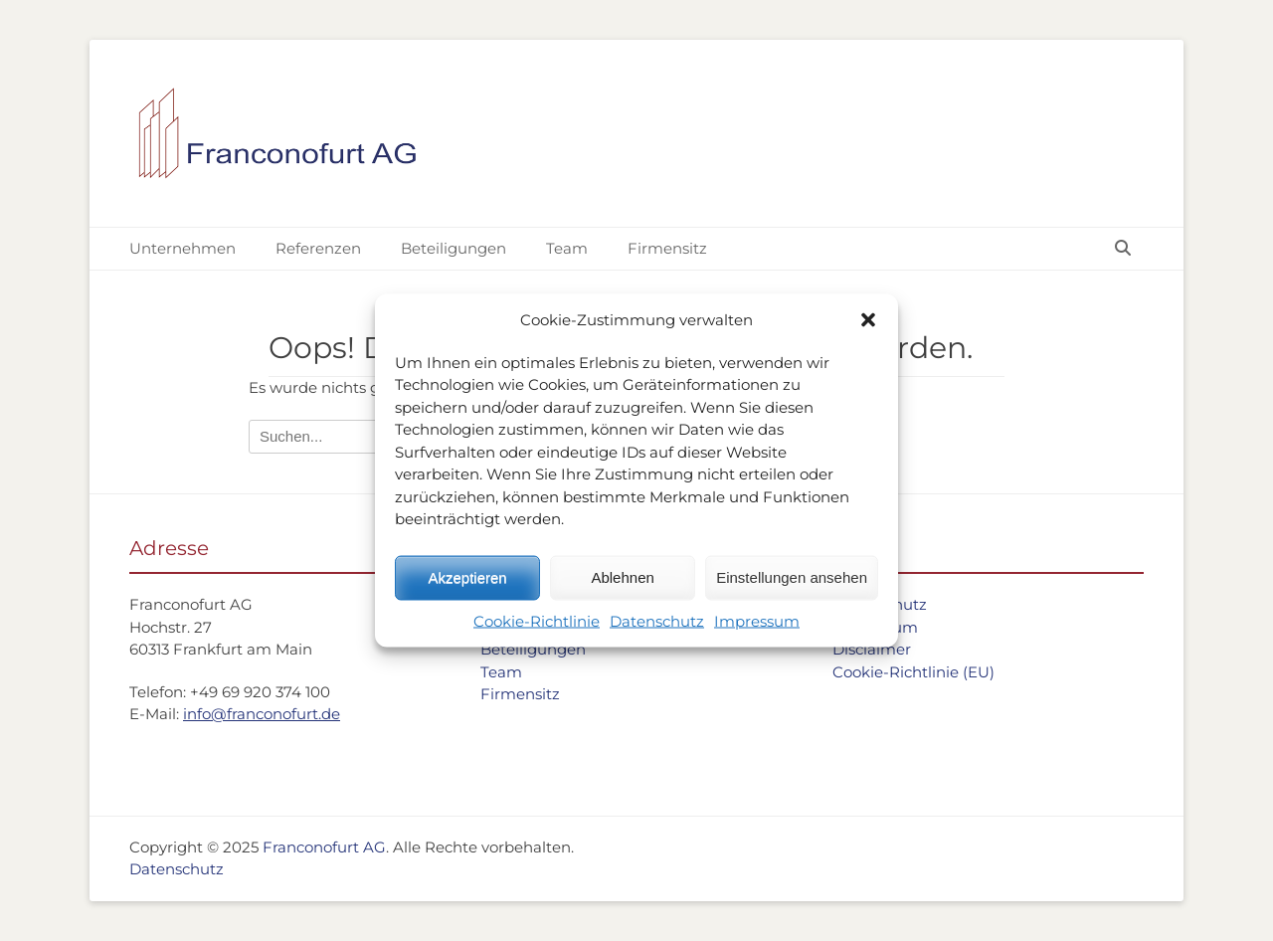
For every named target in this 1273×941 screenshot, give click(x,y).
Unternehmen (182, 248)
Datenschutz (657, 620)
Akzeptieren (467, 577)
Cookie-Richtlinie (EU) (913, 671)
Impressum (757, 620)
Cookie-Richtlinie (536, 620)
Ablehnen (622, 577)
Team (567, 248)
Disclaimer (871, 649)
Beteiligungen (453, 248)
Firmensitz (667, 248)
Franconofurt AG (324, 847)
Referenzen (318, 248)
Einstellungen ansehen (791, 577)
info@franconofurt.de (261, 713)
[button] (868, 320)
